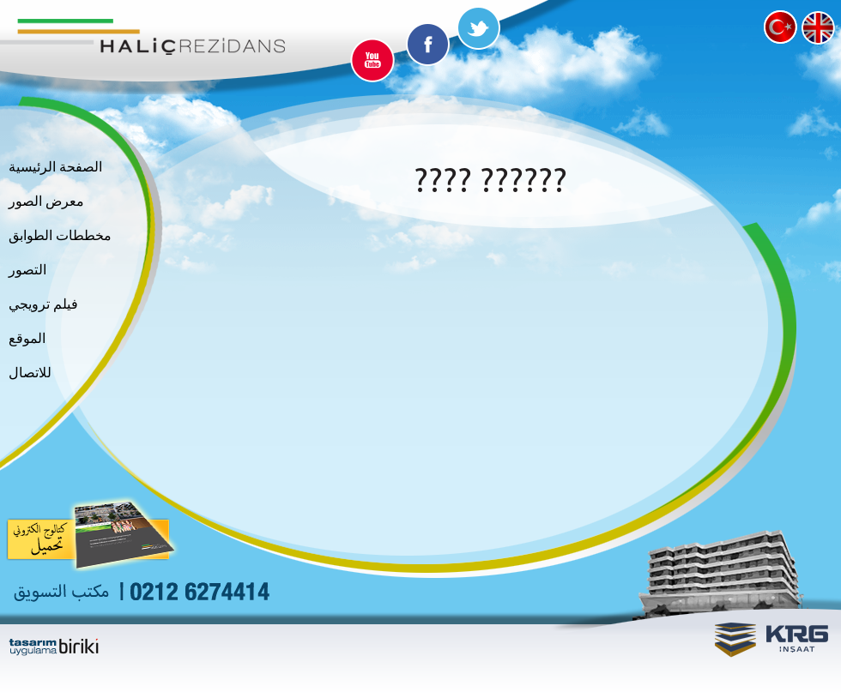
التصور (27, 270)
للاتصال (30, 373)
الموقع (27, 339)
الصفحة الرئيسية (55, 167)
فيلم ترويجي (43, 304)
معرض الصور (46, 201)
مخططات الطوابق (60, 236)
